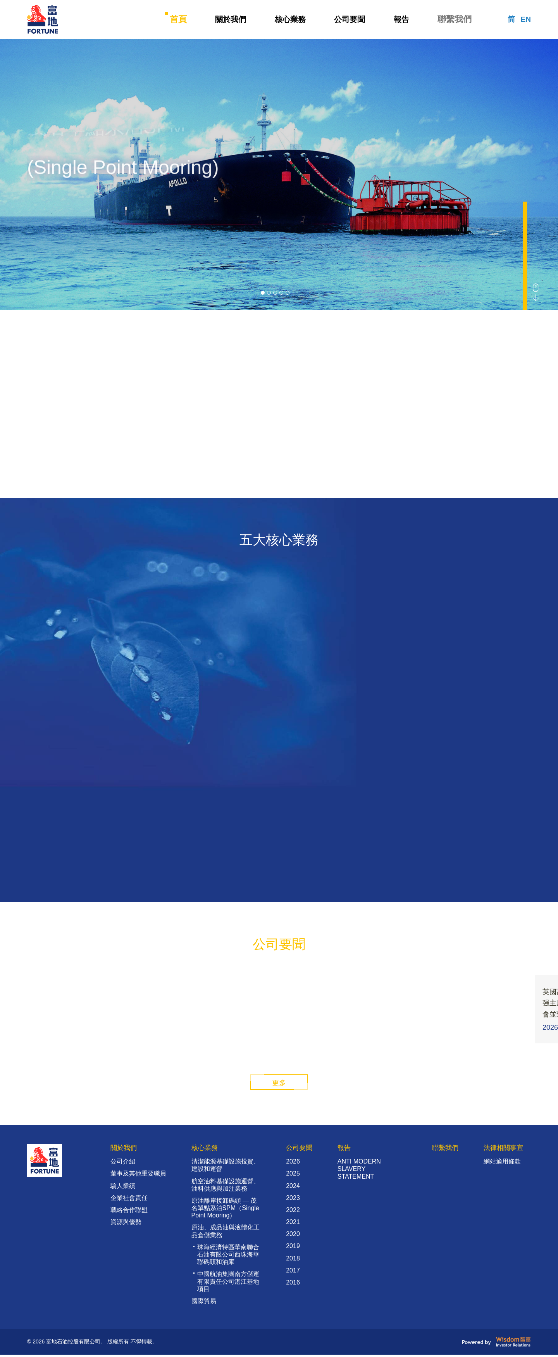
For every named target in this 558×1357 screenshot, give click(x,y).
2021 (291, 1224)
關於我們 (230, 19)
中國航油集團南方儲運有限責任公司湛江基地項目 (227, 1284)
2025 (291, 1176)
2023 (291, 1200)
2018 (291, 1260)
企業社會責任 (129, 1200)
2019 (291, 1248)
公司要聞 (351, 19)
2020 (291, 1236)
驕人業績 (122, 1188)
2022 (291, 1212)
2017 (291, 1272)
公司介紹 (122, 1164)
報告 (404, 19)
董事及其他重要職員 (138, 1176)
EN (525, 19)
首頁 (177, 19)
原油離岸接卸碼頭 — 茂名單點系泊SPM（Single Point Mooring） (224, 1210)
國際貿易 (202, 1303)
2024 (291, 1188)
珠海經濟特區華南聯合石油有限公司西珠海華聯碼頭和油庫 (227, 1256)
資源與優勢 (125, 1224)
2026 (291, 1164)
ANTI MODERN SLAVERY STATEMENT (357, 1171)
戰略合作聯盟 (129, 1212)
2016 (291, 1285)
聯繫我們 (456, 19)
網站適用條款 (499, 1164)
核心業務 (290, 19)
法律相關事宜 (502, 1150)
